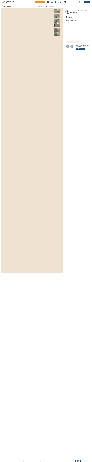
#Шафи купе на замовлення (73, 41)
